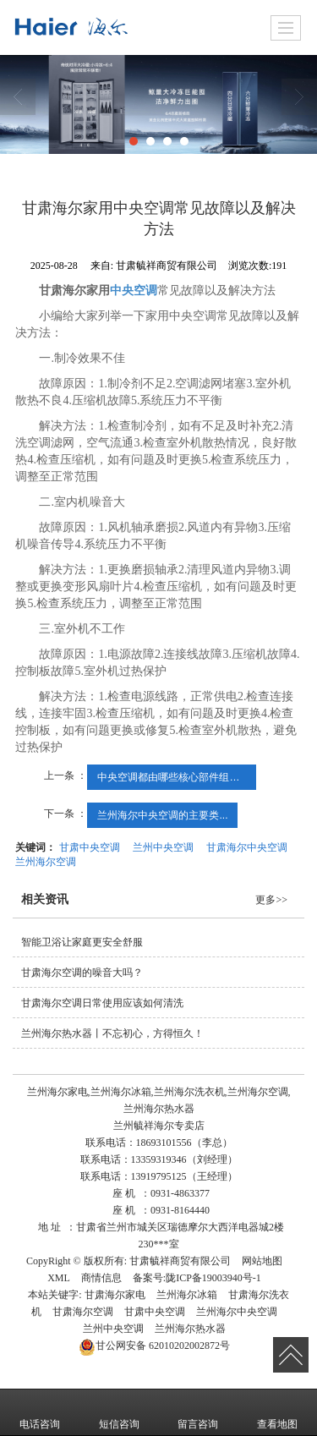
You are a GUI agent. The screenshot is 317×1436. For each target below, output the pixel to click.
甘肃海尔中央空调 (246, 847)
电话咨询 (39, 1412)
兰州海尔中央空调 (236, 1312)
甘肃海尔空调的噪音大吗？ (82, 972)
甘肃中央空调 (89, 847)
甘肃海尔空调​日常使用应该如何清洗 (102, 1003)
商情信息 (101, 1278)
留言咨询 (198, 1412)
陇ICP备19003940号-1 (213, 1278)
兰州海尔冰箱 (186, 1295)
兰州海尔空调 (45, 862)
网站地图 (262, 1261)
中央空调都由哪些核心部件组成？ (173, 777)
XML (58, 1278)
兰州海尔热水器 (190, 1329)
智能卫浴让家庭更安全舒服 (82, 942)
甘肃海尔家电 (115, 1295)
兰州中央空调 (163, 847)
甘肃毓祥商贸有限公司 (180, 1261)
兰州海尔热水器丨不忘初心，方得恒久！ (112, 1033)
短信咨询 (119, 1412)
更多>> (271, 900)
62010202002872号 (154, 1345)
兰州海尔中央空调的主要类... (162, 815)
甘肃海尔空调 (82, 1312)
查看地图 (277, 1412)
